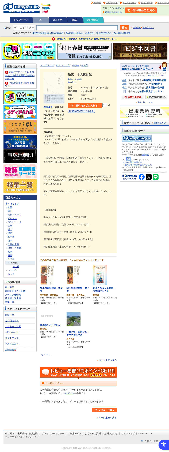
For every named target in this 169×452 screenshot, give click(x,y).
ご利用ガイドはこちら (155, 75)
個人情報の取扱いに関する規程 (138, 165)
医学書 (11, 237)
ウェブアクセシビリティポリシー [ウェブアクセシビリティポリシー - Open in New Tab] (22, 437)
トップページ (21, 19)
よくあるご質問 (129, 3)
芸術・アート (14, 214)
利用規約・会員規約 (28, 433)
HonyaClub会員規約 (133, 162)
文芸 (10, 207)
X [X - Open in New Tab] (152, 433)
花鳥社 (71, 79)
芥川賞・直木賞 (13, 298)
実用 (10, 211)
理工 (10, 229)
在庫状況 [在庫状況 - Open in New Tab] (48, 107)
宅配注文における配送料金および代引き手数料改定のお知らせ (19, 75)
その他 (11, 259)
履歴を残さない (160, 123)
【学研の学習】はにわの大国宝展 (47, 32)
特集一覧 (9, 302)
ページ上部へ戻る (108, 360)
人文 (10, 226)
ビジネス (12, 218)
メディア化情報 (13, 294)
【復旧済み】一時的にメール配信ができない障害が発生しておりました (86, 39)
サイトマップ (163, 3)
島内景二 (72, 82)
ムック (11, 274)
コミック (57, 19)
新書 (10, 255)
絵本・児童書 (14, 248)
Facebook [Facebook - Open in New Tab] (142, 433)
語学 (10, 240)
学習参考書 (13, 244)
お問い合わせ (146, 3)
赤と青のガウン (103, 32)
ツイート (45, 355)
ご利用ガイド (112, 3)
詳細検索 (137, 27)
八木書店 (78, 79)
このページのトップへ (155, 441)
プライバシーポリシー (53, 433)
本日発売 (9, 287)
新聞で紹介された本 (15, 291)
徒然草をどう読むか (50, 325)
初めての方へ (12, 343)
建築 (10, 233)
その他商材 (92, 19)
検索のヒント (148, 27)
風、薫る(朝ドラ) (122, 32)
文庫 (10, 251)
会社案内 (9, 433)
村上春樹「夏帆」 (74, 32)
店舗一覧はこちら (145, 102)
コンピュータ (14, 222)
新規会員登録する (113, 12)
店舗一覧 (97, 3)
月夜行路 (89, 32)
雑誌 (74, 19)
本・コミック (12, 203)
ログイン (119, 8)
